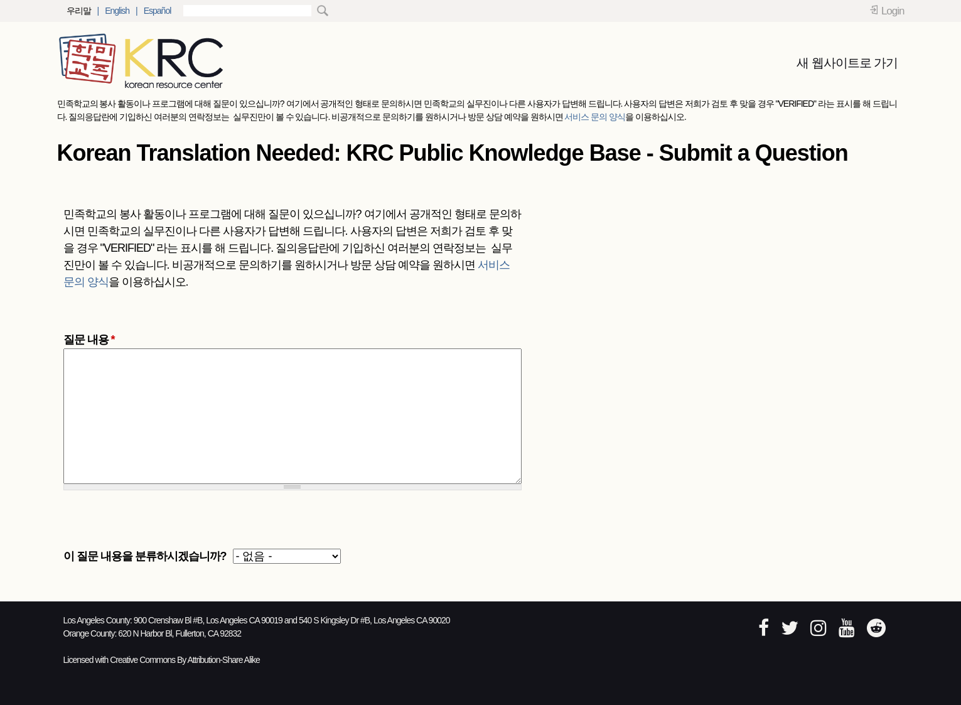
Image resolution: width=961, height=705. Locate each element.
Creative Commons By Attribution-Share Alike (185, 660)
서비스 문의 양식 (594, 117)
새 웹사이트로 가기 (847, 63)
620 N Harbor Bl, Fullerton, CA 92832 (179, 633)
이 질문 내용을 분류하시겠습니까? (145, 556)
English (117, 11)
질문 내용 (89, 339)
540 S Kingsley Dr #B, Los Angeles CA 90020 (374, 620)
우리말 (79, 11)
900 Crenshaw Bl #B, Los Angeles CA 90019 (208, 620)
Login (893, 11)
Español (157, 11)
